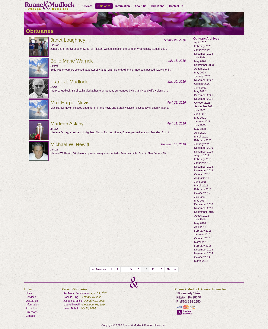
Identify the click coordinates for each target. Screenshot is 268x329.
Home (29, 293)
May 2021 (200, 117)
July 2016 (200, 219)
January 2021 (202, 121)
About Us (140, 6)
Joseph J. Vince (72, 300)
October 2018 (202, 174)
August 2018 (201, 177)
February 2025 (202, 46)
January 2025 (202, 49)
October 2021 (202, 102)
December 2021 (203, 95)
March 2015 (201, 242)
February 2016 (202, 230)
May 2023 (200, 72)
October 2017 (202, 193)
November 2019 (203, 151)
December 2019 (203, 147)
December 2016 (203, 204)
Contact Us (176, 6)
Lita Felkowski (71, 304)
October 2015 (202, 238)
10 (137, 269)
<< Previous (99, 269)
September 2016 (204, 211)
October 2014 (202, 257)
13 (160, 269)
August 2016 (201, 215)
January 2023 (202, 76)
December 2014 (203, 249)
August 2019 (201, 155)
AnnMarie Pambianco (76, 293)
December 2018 (203, 166)
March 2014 (201, 260)
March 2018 (201, 185)
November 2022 (203, 80)
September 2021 (204, 106)
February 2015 (202, 245)
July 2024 (200, 57)
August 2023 (201, 68)
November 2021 (203, 98)
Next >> (171, 269)
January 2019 (202, 162)
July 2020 (200, 125)
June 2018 (200, 181)
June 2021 (200, 113)
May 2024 (200, 61)
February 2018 (202, 189)
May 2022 (200, 91)
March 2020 (201, 136)
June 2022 (200, 87)
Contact (30, 315)
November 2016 (203, 208)
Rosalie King (70, 296)
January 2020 (202, 144)
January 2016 (202, 234)
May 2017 (200, 200)
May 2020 (200, 129)
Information (122, 6)
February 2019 (202, 159)
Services (87, 6)
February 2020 (202, 140)
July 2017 (200, 196)
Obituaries (103, 6)
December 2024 (203, 53)
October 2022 (202, 83)
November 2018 (203, 170)
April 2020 (200, 132)
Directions (157, 6)
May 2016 (200, 223)
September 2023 (204, 64)
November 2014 (203, 253)
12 (153, 269)
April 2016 (200, 226)
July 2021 (200, 110)
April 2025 (200, 42)
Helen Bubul (70, 308)
